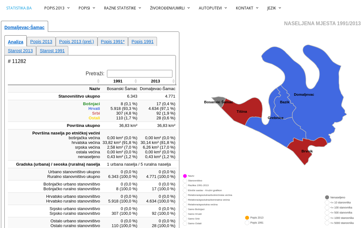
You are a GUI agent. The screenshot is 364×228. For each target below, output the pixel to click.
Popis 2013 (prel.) (76, 41)
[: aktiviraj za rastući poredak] (54, 81)
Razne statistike (120, 8)
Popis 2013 (54, 8)
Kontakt (244, 8)
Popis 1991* (113, 41)
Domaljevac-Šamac (24, 27)
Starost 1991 (52, 50)
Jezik (271, 8)
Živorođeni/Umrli (167, 8)
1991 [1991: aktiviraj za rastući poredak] (117, 81)
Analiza (15, 41)
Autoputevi (210, 8)
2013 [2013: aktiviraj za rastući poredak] (155, 81)
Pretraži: (129, 73)
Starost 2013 (20, 50)
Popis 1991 (143, 41)
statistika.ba (19, 8)
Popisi (84, 8)
